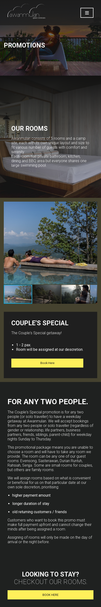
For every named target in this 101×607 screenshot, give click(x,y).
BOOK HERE (50, 595)
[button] (93, 243)
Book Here (47, 363)
